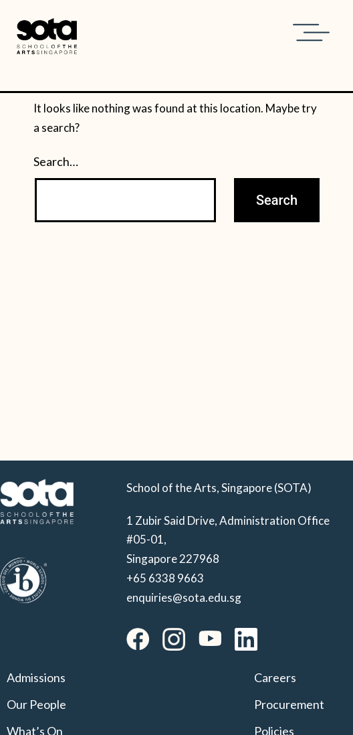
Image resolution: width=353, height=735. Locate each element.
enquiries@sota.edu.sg (183, 597)
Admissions (36, 677)
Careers (275, 677)
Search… (55, 161)
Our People (36, 704)
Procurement (289, 704)
